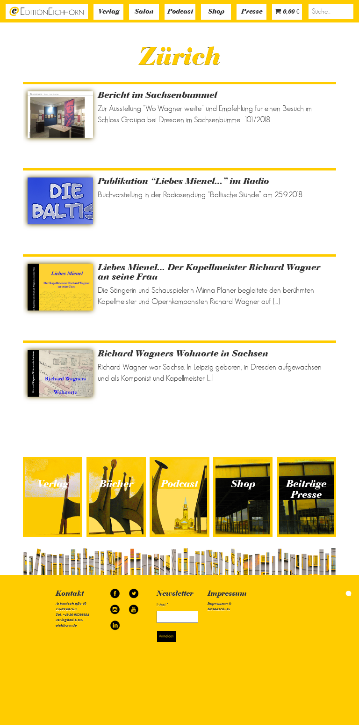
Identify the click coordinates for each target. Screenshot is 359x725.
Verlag (108, 11)
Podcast (180, 11)
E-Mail (162, 605)
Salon (144, 11)
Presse (251, 11)
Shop (216, 11)
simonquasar (338, 593)
